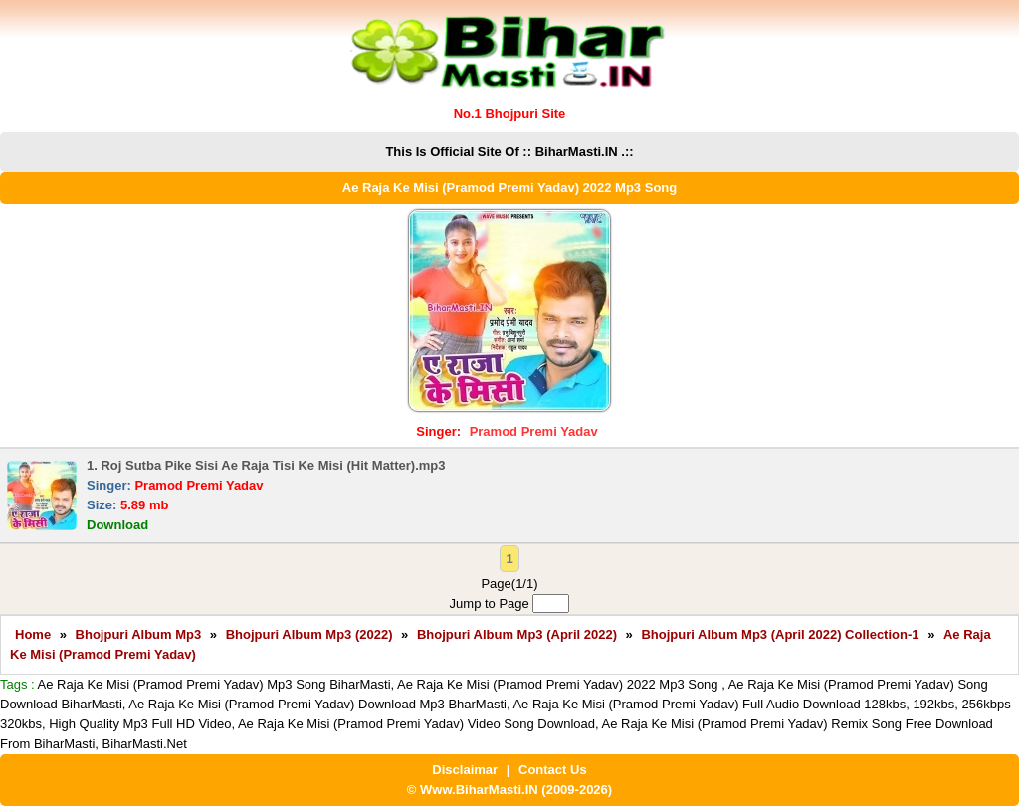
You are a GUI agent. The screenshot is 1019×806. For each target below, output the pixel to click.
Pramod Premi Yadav (534, 431)
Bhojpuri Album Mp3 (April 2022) (517, 634)
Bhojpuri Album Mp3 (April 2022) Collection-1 (779, 634)
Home (33, 634)
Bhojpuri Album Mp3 (139, 634)
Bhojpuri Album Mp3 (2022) (309, 634)
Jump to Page (510, 603)
